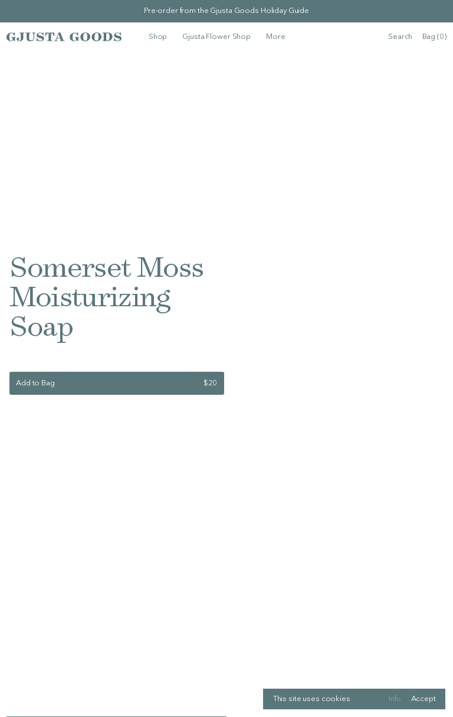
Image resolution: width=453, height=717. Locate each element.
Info (395, 699)
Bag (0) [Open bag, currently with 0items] (434, 37)
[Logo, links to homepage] (64, 36)
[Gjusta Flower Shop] (216, 37)
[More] (275, 37)
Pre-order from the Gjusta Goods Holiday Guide (226, 11)
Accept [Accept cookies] (423, 699)
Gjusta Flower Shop (216, 37)
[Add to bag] (116, 383)
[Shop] (158, 37)
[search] (400, 37)
